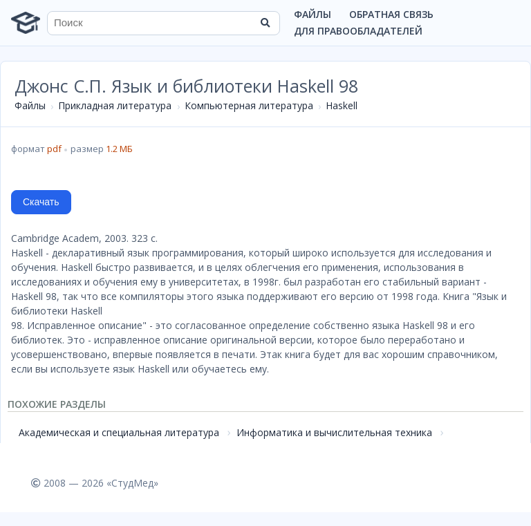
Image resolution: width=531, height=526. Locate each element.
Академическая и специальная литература (119, 432)
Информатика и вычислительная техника (334, 432)
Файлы (312, 14)
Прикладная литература (114, 105)
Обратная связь (391, 14)
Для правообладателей (358, 30)
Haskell (341, 105)
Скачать (41, 201)
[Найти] (264, 22)
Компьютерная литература (249, 105)
